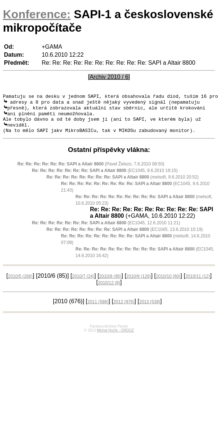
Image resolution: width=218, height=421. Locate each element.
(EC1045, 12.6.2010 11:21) (106, 229)
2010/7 (83, 282)
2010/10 (168, 282)
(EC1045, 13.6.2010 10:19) (124, 235)
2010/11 (197, 282)
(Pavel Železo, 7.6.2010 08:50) (90, 170)
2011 (97, 307)
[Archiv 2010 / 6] (109, 77)
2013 (149, 307)
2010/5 (20, 282)
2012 (123, 307)
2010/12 (109, 289)
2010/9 (138, 282)
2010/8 (110, 282)
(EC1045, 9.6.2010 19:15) (105, 176)
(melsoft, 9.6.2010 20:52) (122, 183)
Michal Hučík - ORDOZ (115, 336)
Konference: (37, 14)
